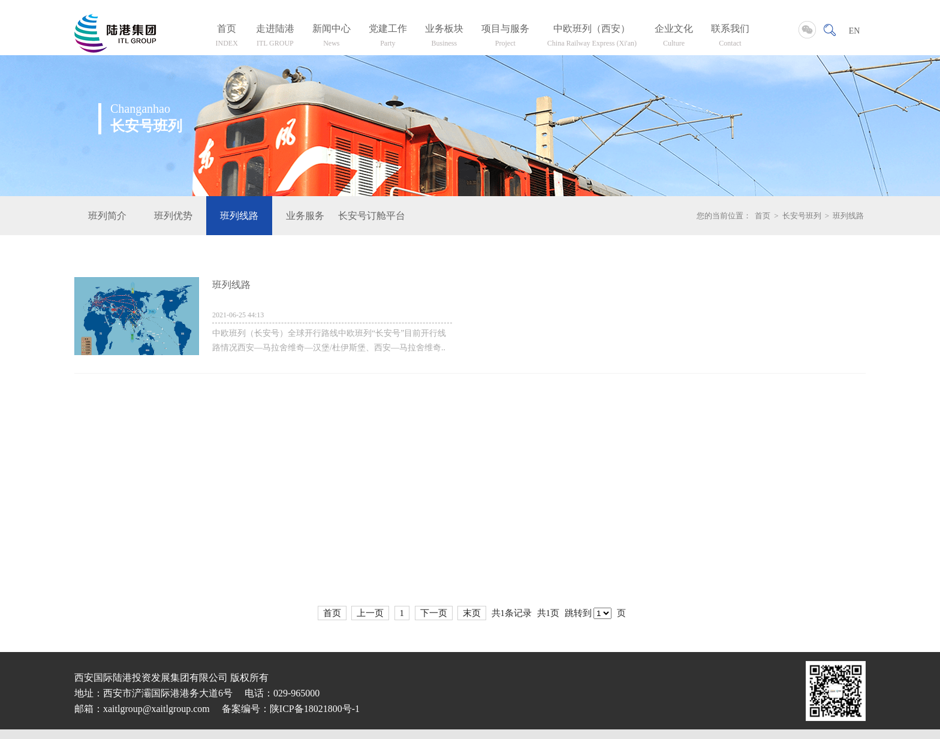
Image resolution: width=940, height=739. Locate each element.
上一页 (370, 613)
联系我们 (730, 37)
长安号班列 (801, 215)
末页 (472, 613)
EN (854, 30)
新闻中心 (331, 37)
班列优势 (173, 216)
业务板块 (444, 37)
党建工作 (388, 37)
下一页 (433, 613)
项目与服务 (505, 37)
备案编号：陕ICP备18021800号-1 (291, 709)
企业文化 (674, 37)
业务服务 (305, 216)
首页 (227, 37)
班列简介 (107, 216)
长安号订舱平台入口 (371, 216)
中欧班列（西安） (592, 37)
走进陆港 (275, 37)
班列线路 (239, 216)
